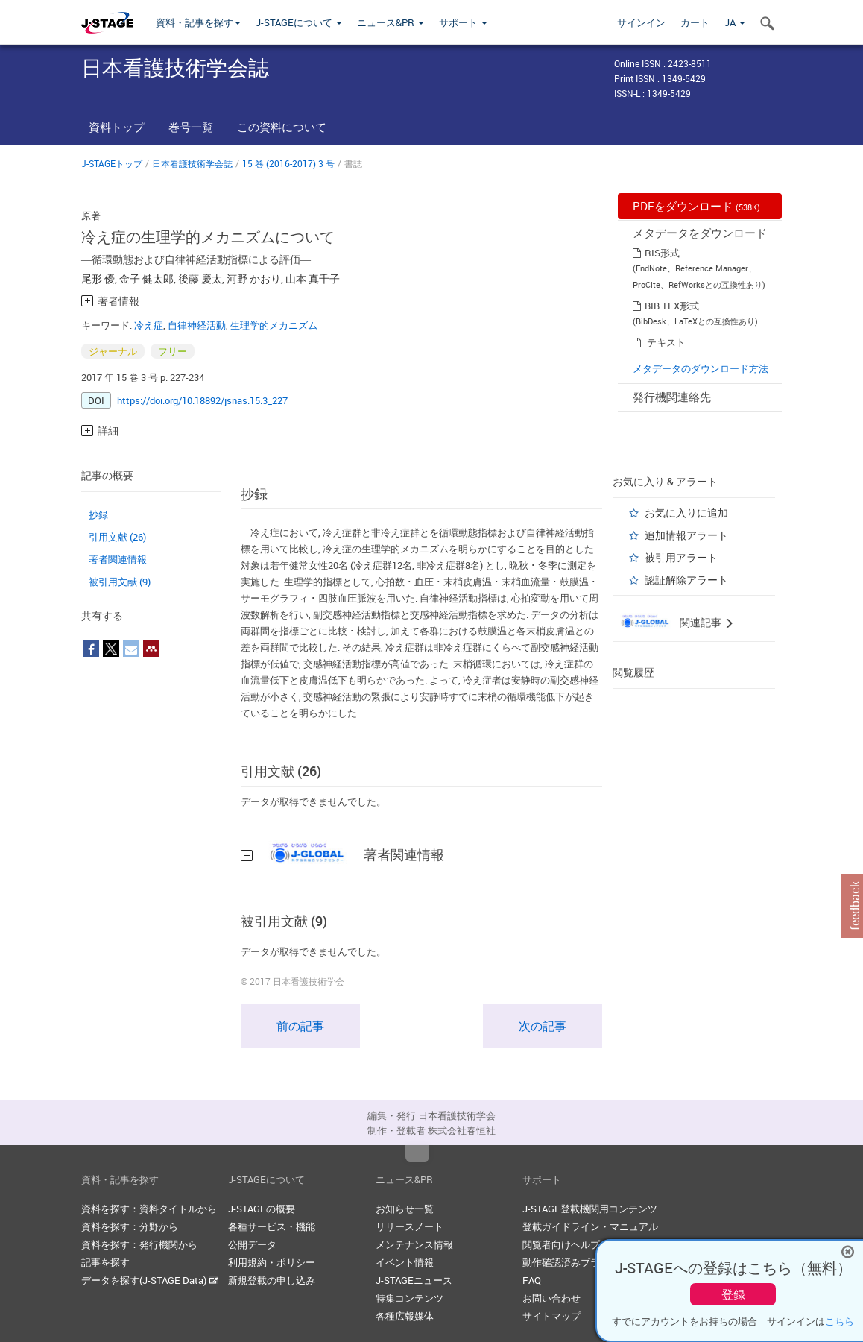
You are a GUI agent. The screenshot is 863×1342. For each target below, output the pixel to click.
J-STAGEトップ (111, 163)
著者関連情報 (118, 559)
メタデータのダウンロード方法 (700, 368)
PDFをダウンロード (696, 205)
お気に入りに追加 (686, 512)
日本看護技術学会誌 (192, 163)
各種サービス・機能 (271, 1226)
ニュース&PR (390, 22)
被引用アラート (681, 557)
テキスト (666, 342)
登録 (733, 1294)
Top (417, 1153)
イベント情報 (405, 1262)
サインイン (641, 22)
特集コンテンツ (409, 1298)
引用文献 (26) (117, 537)
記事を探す (105, 1262)
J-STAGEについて (299, 22)
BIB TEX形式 (672, 305)
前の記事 (300, 1026)
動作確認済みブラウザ (570, 1262)
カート (694, 22)
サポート (463, 22)
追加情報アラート (686, 535)
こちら (839, 1321)
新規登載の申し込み (271, 1280)
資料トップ (117, 126)
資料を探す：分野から (129, 1226)
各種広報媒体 (405, 1316)
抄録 (98, 514)
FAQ (531, 1280)
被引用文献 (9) (120, 581)
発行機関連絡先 (672, 396)
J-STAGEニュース (414, 1280)
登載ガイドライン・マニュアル (590, 1226)
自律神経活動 (197, 325)
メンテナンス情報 (414, 1244)
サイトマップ (551, 1316)
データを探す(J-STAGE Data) (149, 1280)
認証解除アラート (686, 580)
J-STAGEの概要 (261, 1208)
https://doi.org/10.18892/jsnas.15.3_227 (202, 400)
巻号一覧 (190, 126)
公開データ (252, 1244)
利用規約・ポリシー (271, 1262)
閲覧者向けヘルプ (561, 1244)
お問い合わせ (551, 1298)
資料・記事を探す (198, 22)
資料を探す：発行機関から (139, 1244)
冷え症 (148, 325)
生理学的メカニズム (273, 325)
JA (734, 22)
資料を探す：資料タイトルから (149, 1208)
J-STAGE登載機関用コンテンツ (589, 1208)
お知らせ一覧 (405, 1208)
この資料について (281, 126)
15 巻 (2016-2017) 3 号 (288, 163)
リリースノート (409, 1226)
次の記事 (542, 1026)
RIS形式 (662, 252)
